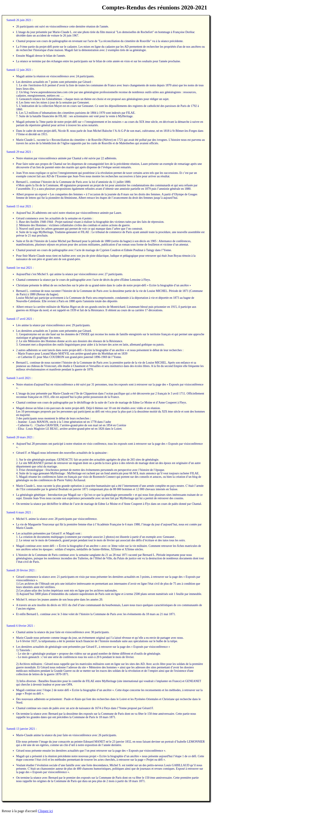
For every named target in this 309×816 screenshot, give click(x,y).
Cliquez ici (45, 811)
